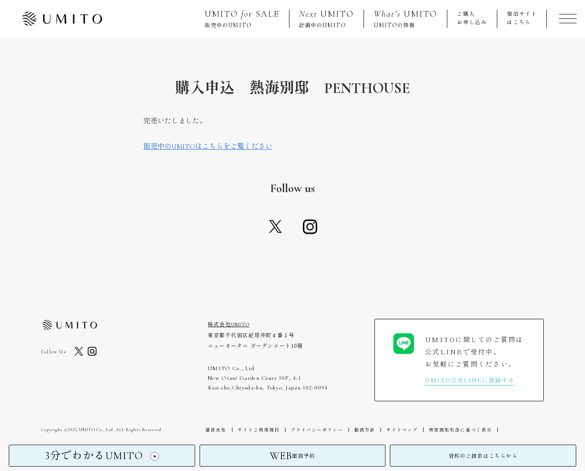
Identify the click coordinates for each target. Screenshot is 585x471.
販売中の (242, 19)
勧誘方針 (358, 430)
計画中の (326, 19)
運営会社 (214, 430)
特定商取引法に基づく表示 (450, 430)
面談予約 (292, 457)
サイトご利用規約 (256, 430)
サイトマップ (394, 430)
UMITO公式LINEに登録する (470, 380)
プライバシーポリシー (312, 430)
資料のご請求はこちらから (483, 457)
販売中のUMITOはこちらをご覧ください (207, 146)
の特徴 (405, 19)
